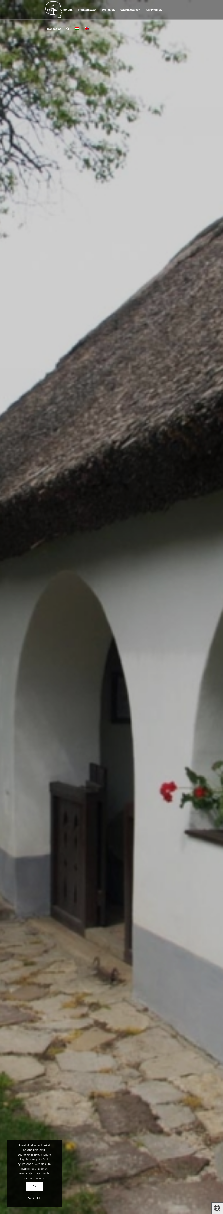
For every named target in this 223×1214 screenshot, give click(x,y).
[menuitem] (52, 9)
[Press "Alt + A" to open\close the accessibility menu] (217, 1208)
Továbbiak (34, 1198)
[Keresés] (67, 29)
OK (34, 1186)
